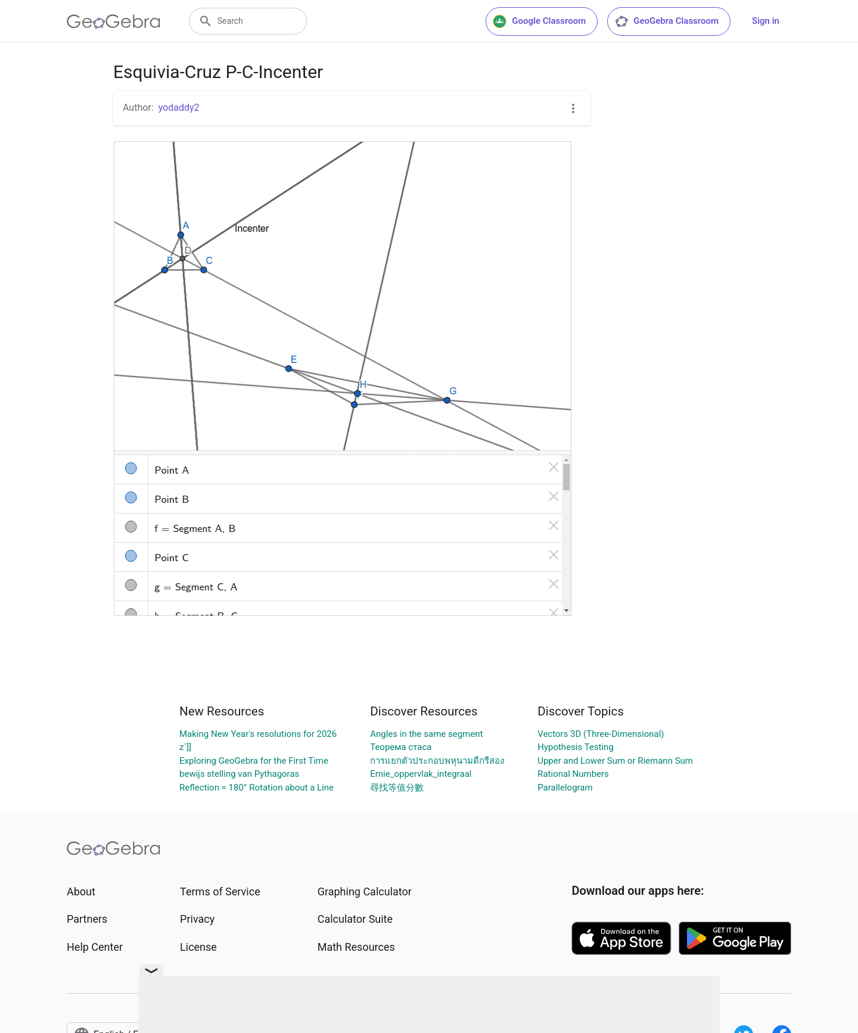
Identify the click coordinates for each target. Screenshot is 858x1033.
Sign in (765, 20)
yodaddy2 (179, 107)
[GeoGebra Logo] (113, 21)
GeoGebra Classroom (666, 21)
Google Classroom (539, 21)
